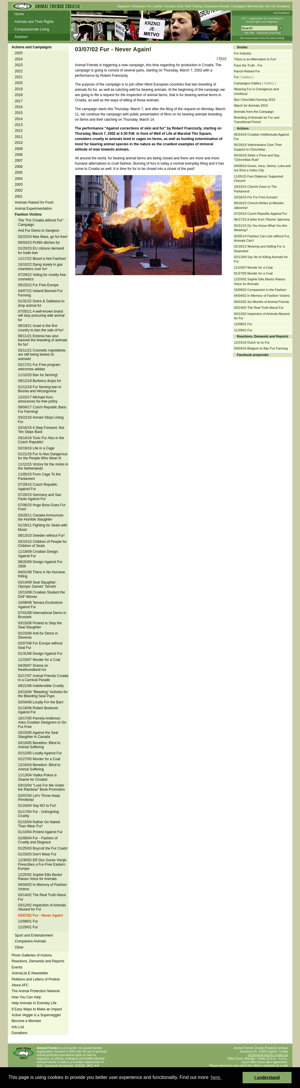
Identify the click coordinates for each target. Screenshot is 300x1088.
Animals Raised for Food (34, 202)
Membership (255, 6)
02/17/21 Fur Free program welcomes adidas (39, 367)
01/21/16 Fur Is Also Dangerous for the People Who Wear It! (43, 456)
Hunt (188, 6)
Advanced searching (268, 32)
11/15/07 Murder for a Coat (39, 660)
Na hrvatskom (282, 12)
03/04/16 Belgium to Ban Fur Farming (261, 348)
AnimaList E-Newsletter (30, 973)
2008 (19, 155)
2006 (19, 167)
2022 (19, 71)
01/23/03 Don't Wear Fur (37, 854)
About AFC (20, 985)
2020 (19, 83)
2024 (19, 59)
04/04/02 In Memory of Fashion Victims (262, 295)
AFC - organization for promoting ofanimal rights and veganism (262, 20)
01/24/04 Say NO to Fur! (37, 806)
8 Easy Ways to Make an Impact (37, 1009)
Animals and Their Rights (34, 22)
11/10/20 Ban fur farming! (38, 375)
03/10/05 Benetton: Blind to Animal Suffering (39, 745)
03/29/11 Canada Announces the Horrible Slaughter (41, 517)
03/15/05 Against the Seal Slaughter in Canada (38, 735)
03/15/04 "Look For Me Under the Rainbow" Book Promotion (41, 787)
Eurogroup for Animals (59, 1065)
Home (19, 14)
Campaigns (238, 6)
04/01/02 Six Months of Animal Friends (261, 301)
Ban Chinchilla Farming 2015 (254, 99)
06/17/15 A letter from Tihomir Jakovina (262, 219)
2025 (19, 53)
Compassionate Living (32, 29)
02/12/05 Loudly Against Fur (40, 753)
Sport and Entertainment (34, 935)
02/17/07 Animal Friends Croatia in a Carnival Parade (43, 678)
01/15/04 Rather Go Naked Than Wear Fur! (39, 824)
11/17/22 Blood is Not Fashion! (42, 259)
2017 (19, 101)
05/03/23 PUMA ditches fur (39, 243)
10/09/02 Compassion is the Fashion (260, 289)
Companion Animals (217, 6)
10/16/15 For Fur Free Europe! (256, 197)
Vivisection (139, 6)
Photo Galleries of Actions (32, 955)
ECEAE (80, 1065)
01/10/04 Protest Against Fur (40, 832)
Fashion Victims (28, 214)
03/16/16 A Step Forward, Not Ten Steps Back (41, 430)
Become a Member (26, 1021)
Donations (283, 6)
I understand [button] (267, 1077)
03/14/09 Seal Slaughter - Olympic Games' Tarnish (38, 584)
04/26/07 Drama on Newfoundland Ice (33, 668)
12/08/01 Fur (28, 921)
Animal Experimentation (33, 209)
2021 (19, 77)
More (222, 58)
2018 (19, 95)
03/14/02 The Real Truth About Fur (259, 307)
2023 (19, 65)
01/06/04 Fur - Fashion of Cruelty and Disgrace (38, 840)
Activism (21, 37)
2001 (19, 197)
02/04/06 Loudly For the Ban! (41, 702)
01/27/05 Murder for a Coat (39, 759)
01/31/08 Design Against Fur (40, 654)
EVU (40, 1065)
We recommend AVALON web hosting (262, 38)
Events (17, 967)
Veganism (123, 6)
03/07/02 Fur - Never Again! (40, 915)
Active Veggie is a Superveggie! (36, 1015)
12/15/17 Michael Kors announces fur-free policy (38, 399)
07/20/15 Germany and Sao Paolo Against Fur (39, 497)
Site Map (249, 32)
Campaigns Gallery (248, 83)
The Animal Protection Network (36, 991)
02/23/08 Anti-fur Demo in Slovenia (38, 635)
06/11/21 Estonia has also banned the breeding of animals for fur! (42, 340)
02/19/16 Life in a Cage (36, 448)
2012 (19, 131)
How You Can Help (26, 997)
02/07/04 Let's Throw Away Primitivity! (39, 798)
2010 (19, 143)
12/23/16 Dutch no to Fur (252, 342)
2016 (19, 107)
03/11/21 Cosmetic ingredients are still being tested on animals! (42, 354)
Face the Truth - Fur (248, 65)
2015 (19, 113)
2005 (19, 172)
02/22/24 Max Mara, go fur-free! (43, 237)
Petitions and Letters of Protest (36, 979)
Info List (270, 6)
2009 (19, 149)
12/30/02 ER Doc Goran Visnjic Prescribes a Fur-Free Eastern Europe (42, 864)
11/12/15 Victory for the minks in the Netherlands (43, 466)
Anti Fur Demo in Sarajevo (38, 230)
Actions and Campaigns (32, 47)
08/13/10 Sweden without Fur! (41, 535)
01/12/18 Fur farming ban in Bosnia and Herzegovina (39, 389)
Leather (158, 6)
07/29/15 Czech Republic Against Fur (260, 213)
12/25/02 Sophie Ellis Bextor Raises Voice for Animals (40, 877)
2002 (19, 190)
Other (19, 947)
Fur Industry (242, 53)
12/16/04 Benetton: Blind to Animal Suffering (39, 767)
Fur (149, 6)
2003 (19, 185)
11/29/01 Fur (28, 927)
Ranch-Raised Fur (247, 71)
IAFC (90, 1065)
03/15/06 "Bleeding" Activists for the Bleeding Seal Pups (43, 694)
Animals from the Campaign (254, 111)
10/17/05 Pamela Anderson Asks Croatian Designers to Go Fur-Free (42, 722)
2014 (19, 119)
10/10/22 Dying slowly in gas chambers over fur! (40, 266)
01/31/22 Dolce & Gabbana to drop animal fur (41, 303)
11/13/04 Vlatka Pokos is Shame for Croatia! (37, 777)
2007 (19, 160)
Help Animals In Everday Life (34, 1003)
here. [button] (216, 1077)
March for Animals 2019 (251, 105)
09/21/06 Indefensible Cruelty (41, 686)
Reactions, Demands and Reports (38, 961)
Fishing (197, 6)
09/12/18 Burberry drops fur (39, 381)
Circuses (169, 6)
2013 (19, 125)
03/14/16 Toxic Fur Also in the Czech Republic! (41, 440)
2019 (19, 89)
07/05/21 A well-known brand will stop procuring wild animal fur (41, 315)
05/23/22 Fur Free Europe (38, 285)
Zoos (180, 6)
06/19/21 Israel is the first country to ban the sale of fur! (41, 328)
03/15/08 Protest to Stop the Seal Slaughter (40, 625)
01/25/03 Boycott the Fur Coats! (43, 848)
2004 (19, 179)
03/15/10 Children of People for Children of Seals (42, 544)
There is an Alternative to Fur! (255, 59)
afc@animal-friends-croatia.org (268, 1055)
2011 (19, 137)
